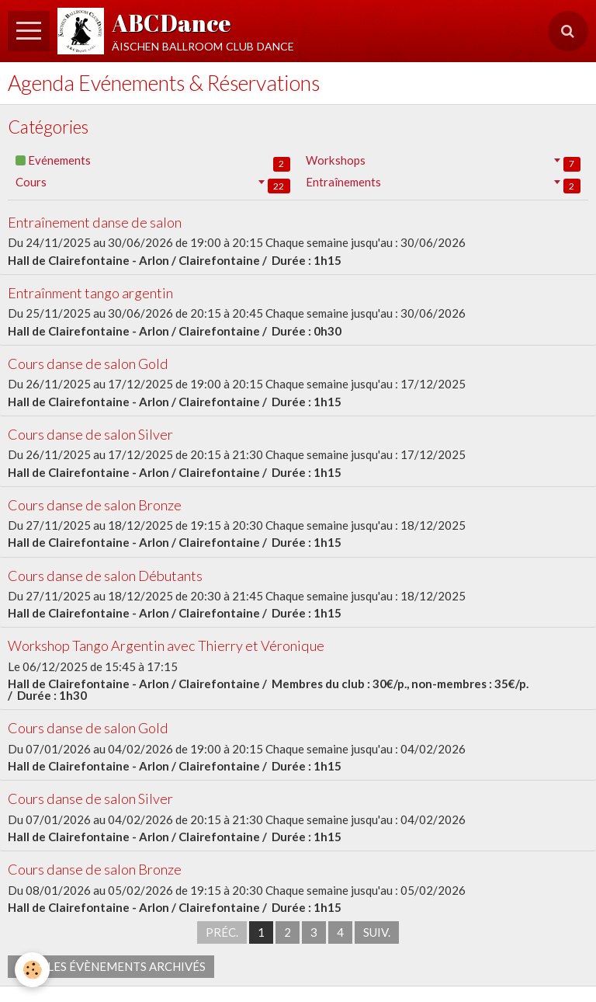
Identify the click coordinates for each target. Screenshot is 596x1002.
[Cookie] (33, 969)
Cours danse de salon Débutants (105, 575)
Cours (153, 184)
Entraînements (443, 184)
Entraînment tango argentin (90, 292)
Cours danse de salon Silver (90, 434)
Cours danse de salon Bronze (95, 504)
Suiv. (376, 932)
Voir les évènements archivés (111, 966)
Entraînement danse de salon (95, 222)
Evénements (153, 162)
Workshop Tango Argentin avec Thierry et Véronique (166, 646)
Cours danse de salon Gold (88, 363)
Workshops (443, 162)
